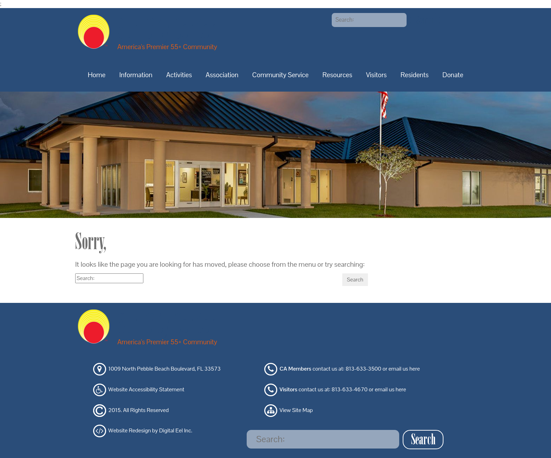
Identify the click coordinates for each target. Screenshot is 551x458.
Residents (415, 75)
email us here (404, 369)
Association (222, 75)
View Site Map (296, 410)
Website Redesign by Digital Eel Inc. (150, 430)
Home (97, 75)
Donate (452, 75)
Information (136, 75)
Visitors (376, 75)
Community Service (280, 75)
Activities (179, 75)
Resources (337, 75)
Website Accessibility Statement (146, 389)
